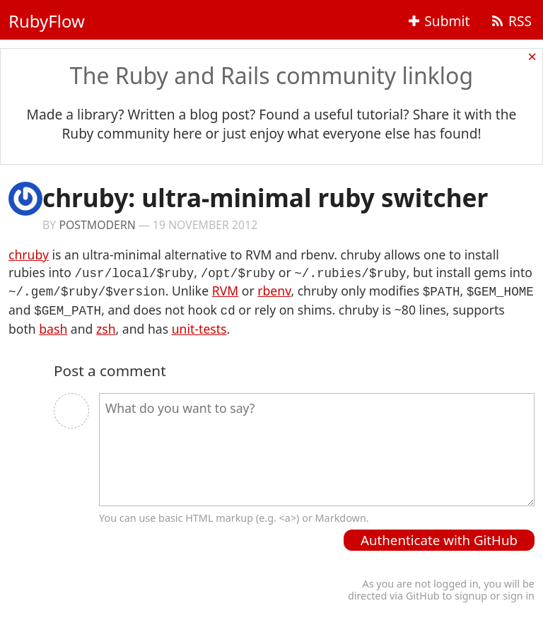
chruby (28, 254)
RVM (225, 289)
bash (53, 324)
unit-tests (199, 324)
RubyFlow (46, 21)
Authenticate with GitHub (439, 535)
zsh (106, 324)
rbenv (274, 289)
